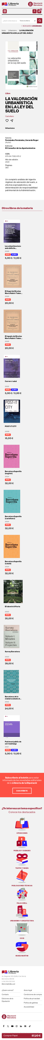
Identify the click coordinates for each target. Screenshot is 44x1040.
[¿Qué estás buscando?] (10, 20)
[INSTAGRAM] (17, 1026)
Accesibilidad (29, 1007)
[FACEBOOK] (4, 1026)
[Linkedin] (21, 1026)
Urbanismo (10, 128)
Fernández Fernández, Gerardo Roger (21, 140)
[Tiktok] (30, 1026)
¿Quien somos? (8, 990)
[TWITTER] (8, 1026)
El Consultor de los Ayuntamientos (20, 148)
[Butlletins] (25, 1026)
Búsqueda (31, 26)
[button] (39, 11)
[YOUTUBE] (12, 1026)
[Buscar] (39, 20)
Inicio (4, 30)
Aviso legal (28, 990)
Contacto (5, 994)
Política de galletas (31, 1003)
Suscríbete (22, 791)
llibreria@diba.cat (8, 984)
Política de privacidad (32, 998)
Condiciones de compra (33, 994)
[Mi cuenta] (35, 11)
